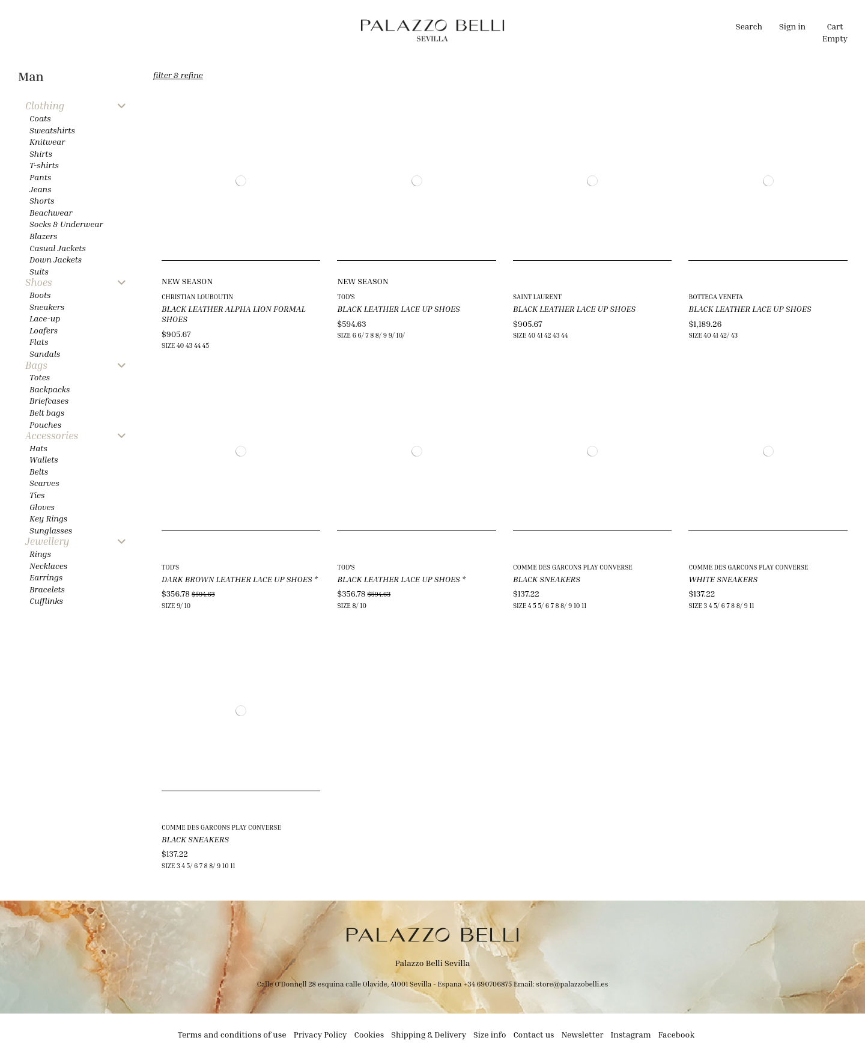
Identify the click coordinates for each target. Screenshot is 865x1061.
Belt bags (46, 412)
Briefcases (48, 400)
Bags (36, 365)
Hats (38, 448)
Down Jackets (55, 259)
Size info (489, 1034)
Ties (36, 495)
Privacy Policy (320, 1034)
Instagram (631, 1034)
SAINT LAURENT (537, 296)
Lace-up (44, 318)
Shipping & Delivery (428, 1034)
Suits (39, 271)
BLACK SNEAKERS (546, 579)
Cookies (369, 1034)
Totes (39, 377)
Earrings (45, 577)
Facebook (676, 1034)
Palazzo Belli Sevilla (432, 963)
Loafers (43, 330)
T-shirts (44, 165)
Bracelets (47, 589)
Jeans (40, 189)
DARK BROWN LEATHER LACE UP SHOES (240, 579)
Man (31, 76)
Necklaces (48, 566)
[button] (319, 30)
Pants (40, 177)
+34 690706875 (487, 983)
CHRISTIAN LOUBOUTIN (197, 296)
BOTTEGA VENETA (715, 296)
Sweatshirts (52, 130)
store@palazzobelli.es (572, 983)
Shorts (41, 200)
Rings (40, 554)
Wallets (43, 459)
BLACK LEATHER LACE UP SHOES (398, 308)
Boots (39, 295)
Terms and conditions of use (232, 1034)
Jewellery (47, 541)
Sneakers (46, 307)
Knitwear (47, 141)
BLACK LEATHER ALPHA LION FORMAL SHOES (234, 313)
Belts (38, 471)
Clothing (44, 106)
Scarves (44, 483)
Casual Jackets (57, 248)
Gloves (42, 507)
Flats (38, 341)
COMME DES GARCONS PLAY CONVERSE (573, 567)
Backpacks (49, 389)
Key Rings (48, 518)
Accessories (51, 436)
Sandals (44, 353)
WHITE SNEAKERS (722, 579)
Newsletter (583, 1034)
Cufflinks (46, 600)
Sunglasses (50, 530)
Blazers (43, 236)
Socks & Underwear (66, 224)
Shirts (40, 153)
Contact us (533, 1034)
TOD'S (345, 296)
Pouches (45, 424)
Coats (40, 118)
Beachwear (50, 212)
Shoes (38, 282)
